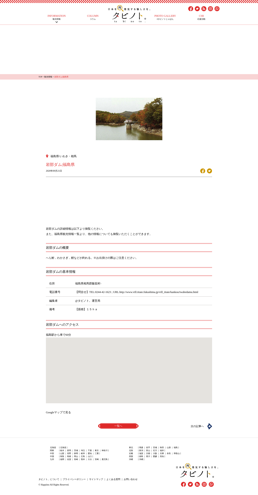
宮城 (155, 447)
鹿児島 (105, 459)
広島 (83, 456)
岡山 (76, 456)
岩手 (148, 447)
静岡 (76, 453)
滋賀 (141, 453)
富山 (148, 450)
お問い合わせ (131, 479)
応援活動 (201, 17)
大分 (90, 459)
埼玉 (83, 450)
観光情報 (57, 17)
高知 (162, 456)
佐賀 (69, 459)
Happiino (45, 484)
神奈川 (105, 450)
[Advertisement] (129, 49)
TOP (40, 77)
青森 (141, 447)
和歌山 (177, 453)
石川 (155, 450)
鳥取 (62, 456)
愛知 (90, 453)
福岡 (62, 459)
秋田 (162, 447)
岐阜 (83, 453)
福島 (176, 447)
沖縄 (141, 459)
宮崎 (97, 459)
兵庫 (162, 453)
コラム (93, 17)
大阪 (155, 453)
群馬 (69, 450)
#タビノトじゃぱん (165, 17)
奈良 (169, 453)
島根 (69, 456)
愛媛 (155, 456)
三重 (97, 453)
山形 (169, 447)
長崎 (76, 459)
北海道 (63, 447)
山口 (90, 456)
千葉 (90, 450)
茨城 (76, 450)
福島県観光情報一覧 (66, 234)
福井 (162, 450)
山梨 (62, 453)
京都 (148, 453)
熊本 (83, 459)
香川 (148, 456)
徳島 (141, 456)
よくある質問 (113, 479)
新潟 (141, 450)
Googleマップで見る (58, 412)
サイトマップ (96, 479)
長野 (69, 453)
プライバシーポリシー (74, 479)
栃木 (62, 450)
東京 (97, 450)
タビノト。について (49, 479)
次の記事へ (197, 426)
